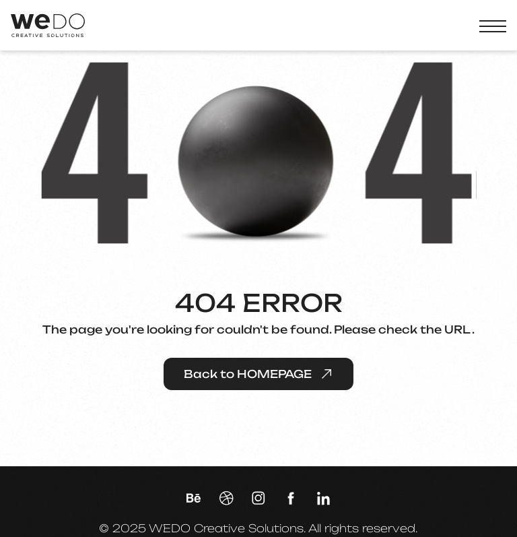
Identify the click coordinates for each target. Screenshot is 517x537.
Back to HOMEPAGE (258, 374)
